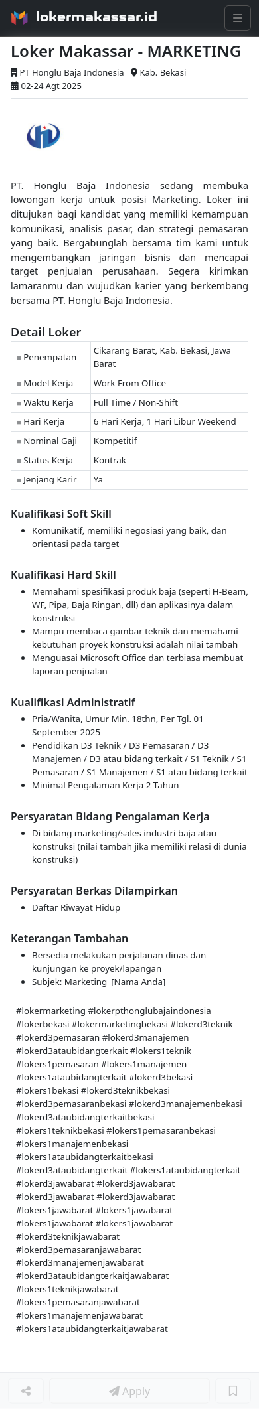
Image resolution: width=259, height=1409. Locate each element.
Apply (129, 1391)
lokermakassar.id (96, 17)
